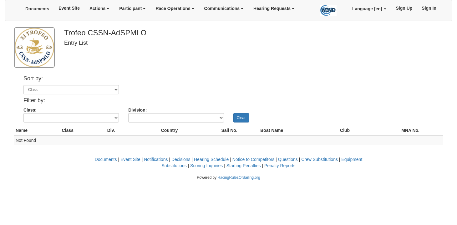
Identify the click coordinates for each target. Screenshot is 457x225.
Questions (288, 159)
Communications (223, 8)
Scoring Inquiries (206, 165)
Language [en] (369, 8)
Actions (99, 8)
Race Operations (174, 8)
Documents (37, 8)
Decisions (180, 159)
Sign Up (404, 8)
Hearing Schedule (211, 159)
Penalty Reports (280, 165)
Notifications (156, 159)
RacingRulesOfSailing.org (238, 177)
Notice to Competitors (253, 159)
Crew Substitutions (319, 159)
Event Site (69, 8)
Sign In (429, 8)
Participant (132, 8)
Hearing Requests (273, 8)
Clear (241, 118)
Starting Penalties (243, 165)
